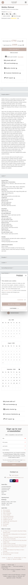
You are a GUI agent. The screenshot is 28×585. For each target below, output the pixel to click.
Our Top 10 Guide (7, 554)
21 (2, 383)
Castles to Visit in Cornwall (9, 543)
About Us (10, 557)
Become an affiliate (17, 559)
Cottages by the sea (7, 519)
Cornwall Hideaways (14, 2)
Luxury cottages (6, 514)
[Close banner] (25, 275)
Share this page (17, 16)
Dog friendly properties (8, 516)
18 (14, 380)
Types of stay (6, 522)
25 (14, 383)
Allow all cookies (14, 304)
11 (14, 377)
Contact (4, 557)
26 (16, 383)
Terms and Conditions (18, 566)
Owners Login (11, 564)
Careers (3, 564)
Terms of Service (15, 461)
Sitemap (5, 525)
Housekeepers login (6, 566)
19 (16, 380)
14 (2, 380)
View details (20, 56)
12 (16, 377)
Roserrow (9, 11)
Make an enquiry (14, 52)
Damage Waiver (17, 557)
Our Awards (5, 524)
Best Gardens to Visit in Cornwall (10, 553)
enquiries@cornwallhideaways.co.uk (15, 477)
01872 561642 (2, 2)
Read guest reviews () (10, 18)
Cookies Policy (8, 290)
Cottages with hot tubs (8, 518)
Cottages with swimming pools (10, 521)
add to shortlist (6, 16)
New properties (6, 510)
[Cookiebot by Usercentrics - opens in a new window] (17, 276)
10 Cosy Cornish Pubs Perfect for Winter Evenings (14, 545)
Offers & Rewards (7, 513)
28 (2, 386)
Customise (20, 299)
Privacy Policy (4, 568)
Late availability (6, 511)
